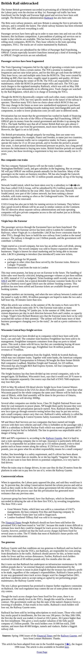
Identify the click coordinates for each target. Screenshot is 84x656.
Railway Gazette (54, 438)
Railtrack (48, 18)
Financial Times (13, 522)
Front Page (42, 652)
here (67, 647)
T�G (67, 644)
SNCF (4, 281)
